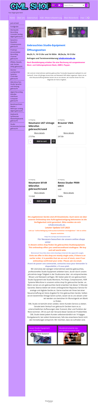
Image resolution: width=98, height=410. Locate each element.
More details (39, 133)
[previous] (86, 18)
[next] (88, 18)
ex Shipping (32, 120)
